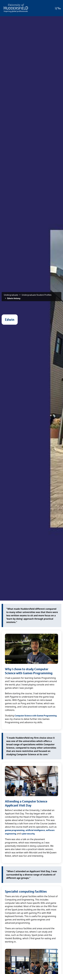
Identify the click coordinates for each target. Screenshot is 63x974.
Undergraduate (11, 294)
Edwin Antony (13, 298)
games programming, (15, 830)
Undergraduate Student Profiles (36, 294)
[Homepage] (16, 8)
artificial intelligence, (35, 830)
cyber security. (28, 833)
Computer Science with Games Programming (36, 715)
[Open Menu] (58, 8)
